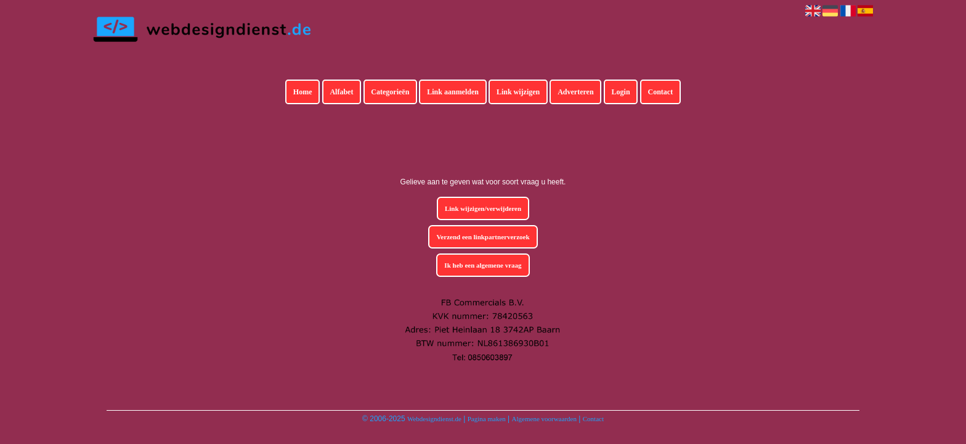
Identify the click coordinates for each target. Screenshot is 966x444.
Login (621, 92)
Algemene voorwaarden (544, 418)
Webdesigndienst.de (434, 418)
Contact (660, 92)
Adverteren (575, 92)
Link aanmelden (453, 92)
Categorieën (390, 92)
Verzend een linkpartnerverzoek (482, 236)
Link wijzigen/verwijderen (483, 208)
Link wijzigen (518, 92)
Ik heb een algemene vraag (482, 265)
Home (302, 92)
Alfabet (341, 92)
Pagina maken (487, 418)
